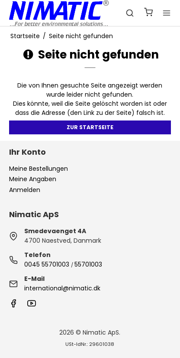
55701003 (88, 264)
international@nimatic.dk (62, 288)
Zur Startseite (90, 127)
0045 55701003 (46, 264)
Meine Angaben (32, 179)
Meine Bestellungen (38, 168)
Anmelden (24, 190)
